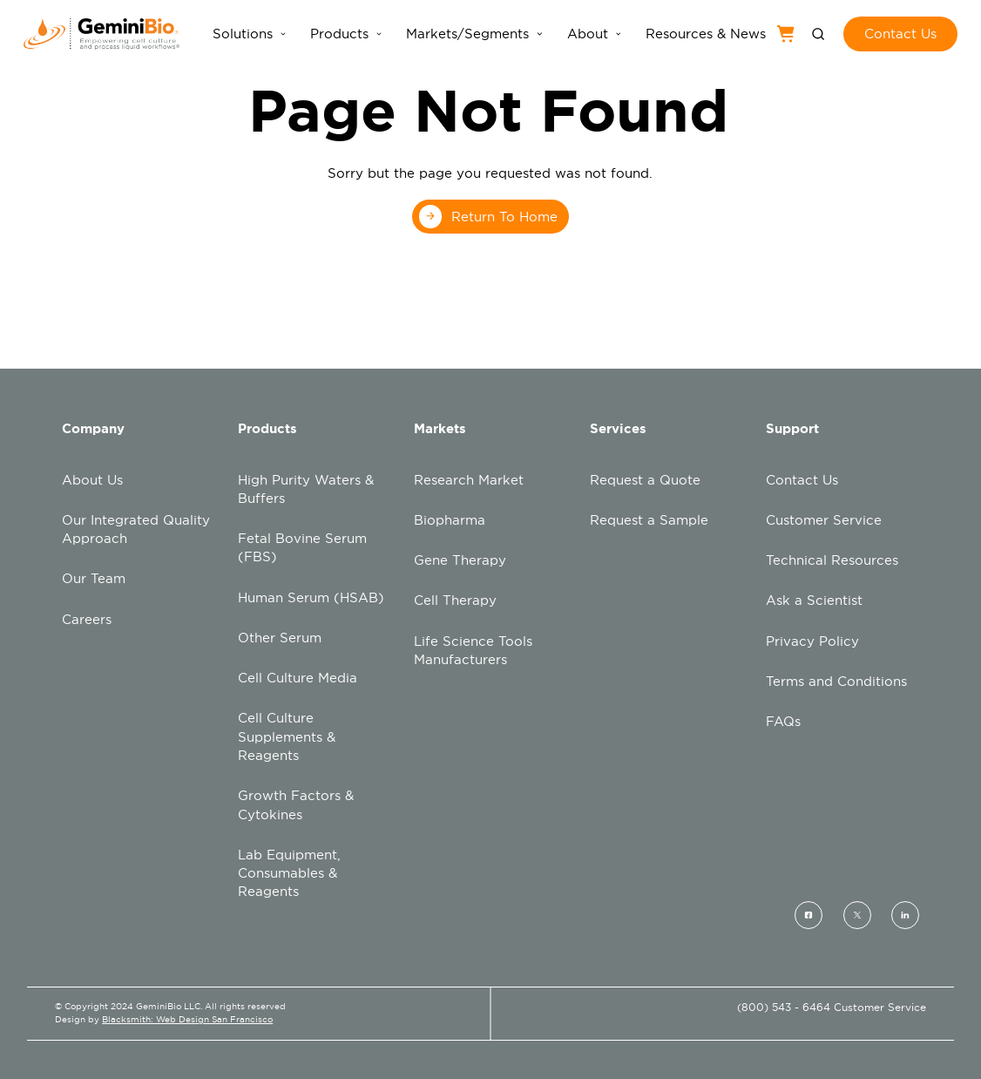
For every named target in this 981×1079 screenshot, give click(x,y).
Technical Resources (832, 560)
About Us (92, 479)
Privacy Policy (812, 641)
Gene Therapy (460, 560)
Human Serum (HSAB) (311, 597)
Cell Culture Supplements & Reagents (286, 736)
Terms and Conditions (836, 681)
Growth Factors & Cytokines (296, 804)
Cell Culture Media (297, 677)
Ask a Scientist (814, 600)
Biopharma (449, 519)
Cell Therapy (455, 600)
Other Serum (279, 637)
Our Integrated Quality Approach (136, 529)
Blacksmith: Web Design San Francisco (187, 1019)
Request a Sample (649, 519)
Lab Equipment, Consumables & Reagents (289, 873)
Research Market (469, 479)
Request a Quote (645, 479)
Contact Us (802, 479)
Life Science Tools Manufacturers (473, 650)
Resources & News (706, 34)
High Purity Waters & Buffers (306, 489)
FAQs (783, 721)
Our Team (93, 578)
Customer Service (824, 519)
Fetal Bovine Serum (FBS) (302, 547)
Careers (87, 619)
